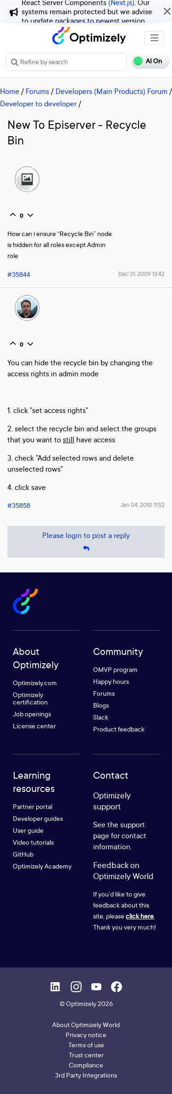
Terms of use (86, 1044)
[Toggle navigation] (154, 38)
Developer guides (38, 818)
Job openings (32, 713)
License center (34, 725)
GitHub (23, 854)
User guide (28, 830)
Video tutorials (33, 842)
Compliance (86, 1065)
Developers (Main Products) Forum (111, 91)
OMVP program (115, 669)
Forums (37, 91)
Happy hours (111, 681)
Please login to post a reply (86, 541)
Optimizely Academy (42, 866)
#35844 (18, 274)
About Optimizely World (86, 1024)
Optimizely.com (35, 682)
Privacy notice (86, 1034)
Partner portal (32, 806)
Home (9, 91)
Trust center (86, 1054)
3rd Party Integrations (86, 1075)
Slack (100, 717)
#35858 (18, 505)
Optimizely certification (30, 698)
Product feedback (118, 729)
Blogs (101, 705)
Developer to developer (38, 104)
